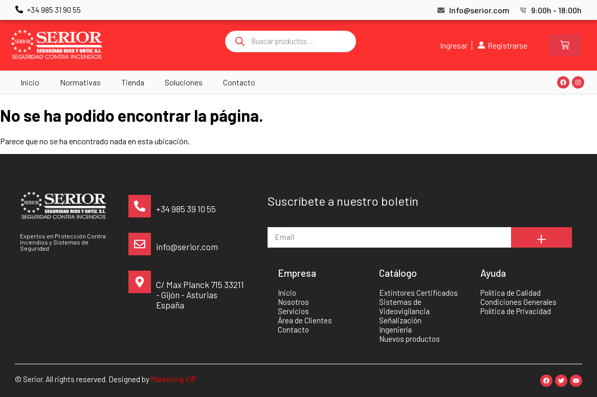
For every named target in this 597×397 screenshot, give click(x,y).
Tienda (132, 82)
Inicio (29, 82)
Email (277, 222)
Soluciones (184, 82)
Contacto (239, 82)
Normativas (80, 82)
